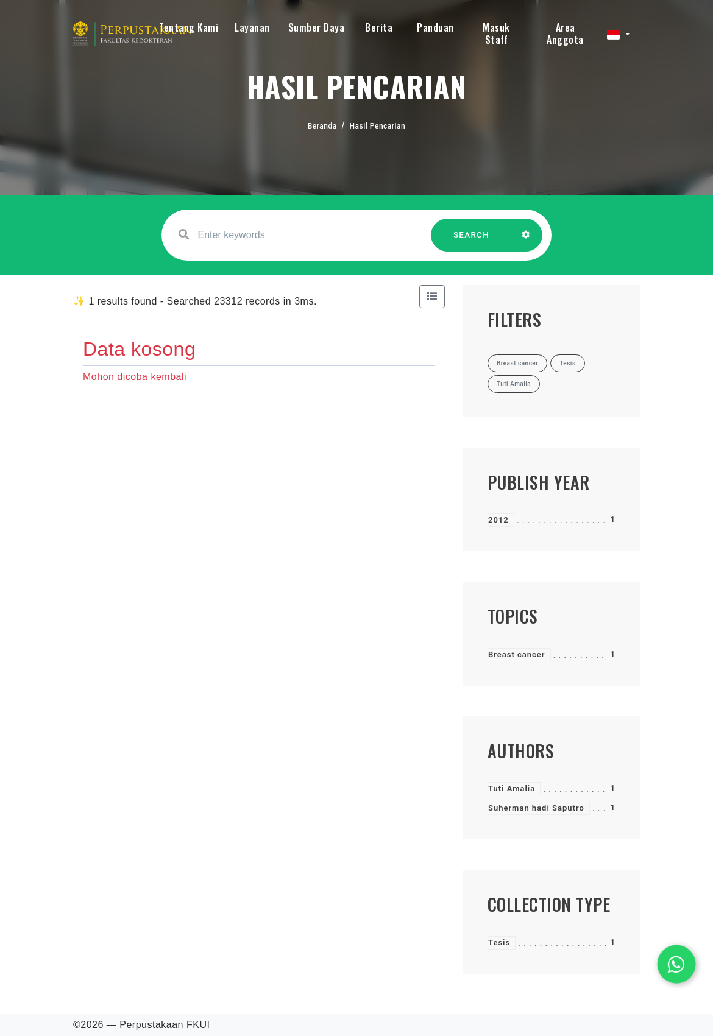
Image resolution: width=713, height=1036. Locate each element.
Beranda (322, 126)
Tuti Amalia (511, 788)
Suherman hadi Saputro (536, 807)
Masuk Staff (496, 33)
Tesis (499, 942)
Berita (378, 27)
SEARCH (471, 241)
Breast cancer (516, 654)
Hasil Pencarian (378, 126)
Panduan (435, 27)
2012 (498, 519)
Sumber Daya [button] (316, 27)
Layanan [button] (252, 27)
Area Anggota (565, 33)
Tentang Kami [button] (188, 27)
